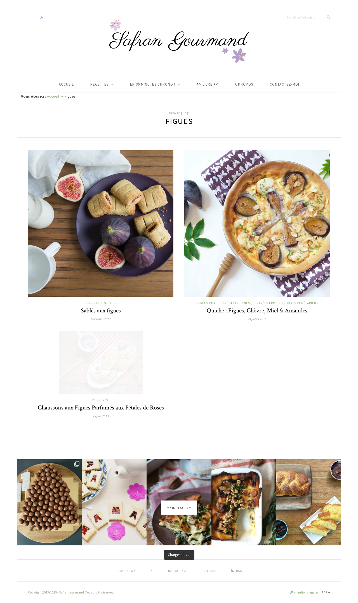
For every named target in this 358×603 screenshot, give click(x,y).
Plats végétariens (302, 303)
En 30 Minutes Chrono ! (152, 84)
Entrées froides (269, 303)
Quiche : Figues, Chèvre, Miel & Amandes (257, 311)
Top (326, 592)
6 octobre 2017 (101, 319)
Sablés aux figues (101, 311)
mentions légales (304, 592)
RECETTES (99, 84)
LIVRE (207, 84)
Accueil (53, 96)
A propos (244, 84)
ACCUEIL (66, 84)
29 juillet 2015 (257, 319)
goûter (110, 303)
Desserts (91, 303)
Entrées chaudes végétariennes (222, 303)
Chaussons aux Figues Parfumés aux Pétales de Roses (101, 408)
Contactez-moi (284, 84)
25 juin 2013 (101, 416)
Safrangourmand (71, 592)
